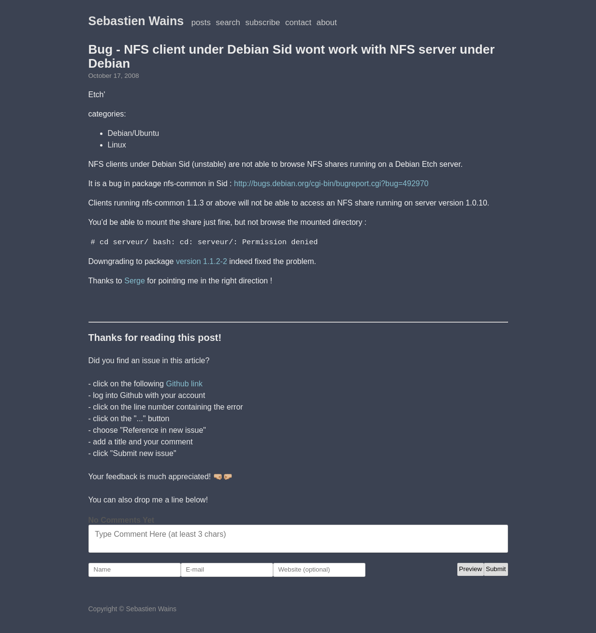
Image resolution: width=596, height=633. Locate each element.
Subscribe (263, 22)
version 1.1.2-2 (201, 261)
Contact (298, 22)
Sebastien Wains (136, 21)
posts (201, 22)
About (327, 22)
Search (228, 22)
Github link (184, 383)
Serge (134, 280)
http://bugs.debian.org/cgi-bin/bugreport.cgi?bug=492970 (331, 183)
